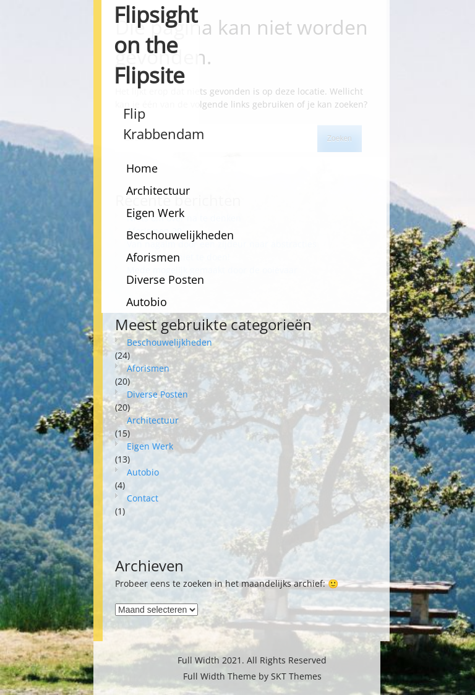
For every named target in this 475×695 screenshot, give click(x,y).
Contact (142, 498)
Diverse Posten (165, 279)
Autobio (146, 301)
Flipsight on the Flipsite (155, 45)
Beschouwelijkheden (180, 235)
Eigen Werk (155, 212)
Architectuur (158, 190)
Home (142, 168)
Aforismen (153, 257)
